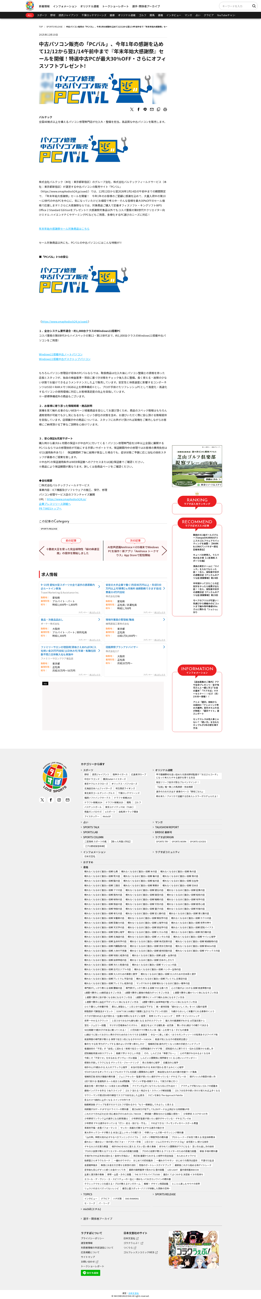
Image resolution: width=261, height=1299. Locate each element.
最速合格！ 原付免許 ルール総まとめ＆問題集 (106, 1085)
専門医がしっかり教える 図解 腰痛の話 (103, 988)
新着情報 (44, 6)
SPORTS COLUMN (93, 837)
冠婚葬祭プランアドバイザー (122, 647)
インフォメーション (65, 6)
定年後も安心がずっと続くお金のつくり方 (105, 1169)
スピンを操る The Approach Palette (165, 1095)
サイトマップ (88, 1257)
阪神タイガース (120, 774)
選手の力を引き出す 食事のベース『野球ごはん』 (180, 791)
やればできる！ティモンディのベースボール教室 (174, 1123)
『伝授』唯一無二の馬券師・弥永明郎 (174, 786)
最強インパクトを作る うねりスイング (103, 1090)
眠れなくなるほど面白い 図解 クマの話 (103, 890)
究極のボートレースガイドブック (155, 1165)
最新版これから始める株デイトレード (193, 1165)
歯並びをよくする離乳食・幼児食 (157, 1025)
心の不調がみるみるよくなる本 (195, 1053)
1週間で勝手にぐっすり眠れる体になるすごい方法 (159, 997)
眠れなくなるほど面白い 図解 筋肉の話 (103, 894)
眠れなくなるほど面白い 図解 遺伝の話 (144, 890)
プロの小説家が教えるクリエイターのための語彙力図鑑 (111, 1151)
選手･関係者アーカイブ (146, 6)
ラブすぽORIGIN (164, 837)
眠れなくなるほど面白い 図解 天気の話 (144, 904)
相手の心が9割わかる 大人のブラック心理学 (105, 1067)
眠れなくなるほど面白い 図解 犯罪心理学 (104, 932)
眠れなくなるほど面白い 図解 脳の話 (102, 880)
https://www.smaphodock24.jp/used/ (65, 321)
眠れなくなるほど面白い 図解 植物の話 (103, 899)
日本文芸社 (89, 856)
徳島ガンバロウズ (93, 811)
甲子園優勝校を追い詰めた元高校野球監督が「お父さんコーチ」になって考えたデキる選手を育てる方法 (187, 776)
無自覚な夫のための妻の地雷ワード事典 (177, 1071)
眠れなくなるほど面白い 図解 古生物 (180, 880)
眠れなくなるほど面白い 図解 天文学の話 (104, 927)
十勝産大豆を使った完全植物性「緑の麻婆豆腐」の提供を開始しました (73, 551)
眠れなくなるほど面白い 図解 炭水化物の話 (151, 946)
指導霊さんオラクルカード (97, 1160)
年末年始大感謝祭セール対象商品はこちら (64, 229)
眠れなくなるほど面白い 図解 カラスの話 (191, 918)
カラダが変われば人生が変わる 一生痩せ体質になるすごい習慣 (114, 1015)
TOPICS (87, 1194)
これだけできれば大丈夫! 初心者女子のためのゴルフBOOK (112, 1113)
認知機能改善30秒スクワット (98, 1053)
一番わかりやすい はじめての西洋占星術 (176, 1160)
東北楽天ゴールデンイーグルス (99, 793)
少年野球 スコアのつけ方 (195, 1113)
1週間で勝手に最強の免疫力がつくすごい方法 (147, 992)
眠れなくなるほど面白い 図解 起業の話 (186, 890)
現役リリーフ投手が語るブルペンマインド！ (177, 782)
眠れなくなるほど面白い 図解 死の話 (102, 876)
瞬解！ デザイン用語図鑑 (156, 1183)
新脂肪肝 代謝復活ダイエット (98, 1011)
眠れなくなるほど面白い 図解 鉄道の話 (103, 904)
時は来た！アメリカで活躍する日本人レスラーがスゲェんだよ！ (187, 796)
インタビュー (173, 15)
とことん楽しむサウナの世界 (186, 1183)
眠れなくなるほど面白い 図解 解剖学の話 (148, 918)
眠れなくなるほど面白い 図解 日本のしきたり (152, 960)
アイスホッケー (91, 816)
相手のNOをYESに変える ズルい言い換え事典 (134, 1146)
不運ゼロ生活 (207, 1160)
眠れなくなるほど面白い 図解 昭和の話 (186, 894)
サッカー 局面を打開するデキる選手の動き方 (142, 1127)
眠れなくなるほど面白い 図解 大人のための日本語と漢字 (168, 974)
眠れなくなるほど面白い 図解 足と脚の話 (146, 913)
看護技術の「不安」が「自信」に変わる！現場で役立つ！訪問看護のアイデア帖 (123, 1048)
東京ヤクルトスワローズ (96, 783)
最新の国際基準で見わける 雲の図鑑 (146, 1169)
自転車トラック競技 (128, 811)
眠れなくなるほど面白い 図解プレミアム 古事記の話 (161, 978)
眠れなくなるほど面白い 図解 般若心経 (186, 904)
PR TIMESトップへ (50, 508)
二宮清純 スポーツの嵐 (95, 841)
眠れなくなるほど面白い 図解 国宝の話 (144, 894)
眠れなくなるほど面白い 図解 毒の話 (141, 876)
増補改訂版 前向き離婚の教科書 (99, 1076)
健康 (112, 15)
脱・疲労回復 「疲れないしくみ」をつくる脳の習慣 (181, 1006)
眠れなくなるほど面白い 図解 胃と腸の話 (189, 913)
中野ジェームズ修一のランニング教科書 (164, 1132)
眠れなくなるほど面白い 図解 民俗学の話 (148, 927)
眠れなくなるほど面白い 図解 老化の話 (103, 913)
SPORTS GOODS (198, 841)
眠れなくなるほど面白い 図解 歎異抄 (141, 885)
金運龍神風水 (90, 1165)
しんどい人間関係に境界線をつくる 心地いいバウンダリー (168, 1057)
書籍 (160, 15)
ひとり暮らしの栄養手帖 (96, 1006)
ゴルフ (142, 15)
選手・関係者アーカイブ (97, 1219)
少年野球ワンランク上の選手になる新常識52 (106, 1118)
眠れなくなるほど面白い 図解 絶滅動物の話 (197, 941)
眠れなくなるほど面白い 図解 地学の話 (186, 899)
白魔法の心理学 (170, 1062)
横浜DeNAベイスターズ (114, 779)
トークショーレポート (115, 6)
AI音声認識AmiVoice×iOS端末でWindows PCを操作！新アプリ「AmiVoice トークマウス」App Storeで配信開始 (133, 551)
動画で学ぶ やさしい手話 (128, 1053)
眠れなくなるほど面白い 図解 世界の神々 (191, 922)
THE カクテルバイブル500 (147, 1174)
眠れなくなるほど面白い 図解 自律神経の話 (105, 960)
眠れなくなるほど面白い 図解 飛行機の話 (191, 932)
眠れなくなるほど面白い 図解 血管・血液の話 (154, 955)
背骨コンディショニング (160, 1015)
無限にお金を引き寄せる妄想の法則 (118, 1165)
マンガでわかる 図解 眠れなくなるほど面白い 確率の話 (163, 983)
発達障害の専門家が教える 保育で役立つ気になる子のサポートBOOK (117, 1039)
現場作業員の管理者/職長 (120, 619)
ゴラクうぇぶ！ (132, 1243)
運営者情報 (87, 1243)
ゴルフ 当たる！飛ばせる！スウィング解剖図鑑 (148, 1090)
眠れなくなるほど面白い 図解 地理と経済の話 (106, 955)
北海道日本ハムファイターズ (98, 788)
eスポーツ (110, 811)
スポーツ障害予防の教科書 (155, 1137)
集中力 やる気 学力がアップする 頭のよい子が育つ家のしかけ (114, 1043)
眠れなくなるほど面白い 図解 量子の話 (144, 908)
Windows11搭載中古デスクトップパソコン (65, 359)
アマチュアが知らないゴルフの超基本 (199, 1085)
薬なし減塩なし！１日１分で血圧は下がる (132, 1006)
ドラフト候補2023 (123, 797)
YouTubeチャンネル (228, 15)
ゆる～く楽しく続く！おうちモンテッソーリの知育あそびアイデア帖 (184, 1034)
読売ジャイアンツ (68, 15)
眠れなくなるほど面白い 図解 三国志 (102, 885)
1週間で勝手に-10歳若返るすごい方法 (102, 992)
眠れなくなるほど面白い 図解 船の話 (141, 880)
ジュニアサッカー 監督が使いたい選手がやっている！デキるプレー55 (152, 1076)
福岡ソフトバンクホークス (97, 797)
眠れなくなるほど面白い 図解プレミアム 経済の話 (108, 983)
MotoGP (107, 816)
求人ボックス (94, 612)
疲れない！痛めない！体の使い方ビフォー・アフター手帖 (112, 1141)
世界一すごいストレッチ (188, 1015)
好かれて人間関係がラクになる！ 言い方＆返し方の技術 (186, 1146)
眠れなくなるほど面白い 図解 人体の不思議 (105, 950)
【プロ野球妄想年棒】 (95, 846)
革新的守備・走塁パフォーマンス (100, 1127)
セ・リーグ (89, 1203)
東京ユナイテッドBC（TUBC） (120, 807)
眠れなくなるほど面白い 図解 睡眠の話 (144, 899)
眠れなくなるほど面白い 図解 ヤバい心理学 (194, 936)
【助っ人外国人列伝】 (121, 841)
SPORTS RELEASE (54, 26)
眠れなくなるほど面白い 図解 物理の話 (103, 908)
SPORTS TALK (91, 827)
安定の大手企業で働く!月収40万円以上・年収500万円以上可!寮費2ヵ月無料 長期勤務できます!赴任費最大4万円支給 (133, 588)
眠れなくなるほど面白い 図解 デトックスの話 (198, 950)
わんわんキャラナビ (186, 1155)
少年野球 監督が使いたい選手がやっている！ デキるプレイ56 (161, 1118)
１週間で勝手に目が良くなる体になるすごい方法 (108, 997)
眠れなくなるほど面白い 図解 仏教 (101, 871)
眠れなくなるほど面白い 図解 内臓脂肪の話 (105, 946)
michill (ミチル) (92, 1209)
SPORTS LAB (90, 832)
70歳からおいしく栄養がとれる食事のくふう (192, 1011)
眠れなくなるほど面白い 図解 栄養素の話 (104, 918)
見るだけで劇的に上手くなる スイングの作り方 (107, 1099)
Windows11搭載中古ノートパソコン (61, 354)
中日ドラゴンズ (92, 779)
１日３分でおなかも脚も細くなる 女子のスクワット (137, 1020)
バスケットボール (93, 807)
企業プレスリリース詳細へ (55, 504)
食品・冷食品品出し (52, 619)
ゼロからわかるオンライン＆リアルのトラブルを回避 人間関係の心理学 (119, 1071)
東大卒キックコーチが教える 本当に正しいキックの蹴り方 (112, 1132)
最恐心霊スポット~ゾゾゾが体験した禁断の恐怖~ (146, 1188)
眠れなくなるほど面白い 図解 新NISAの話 (196, 946)
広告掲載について (90, 1252)
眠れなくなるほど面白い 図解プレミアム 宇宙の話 (108, 978)
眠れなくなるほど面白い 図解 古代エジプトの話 (107, 969)
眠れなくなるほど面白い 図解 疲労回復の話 (151, 950)
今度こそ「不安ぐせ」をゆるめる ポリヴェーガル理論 (110, 1057)
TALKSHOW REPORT (167, 827)
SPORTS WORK (179, 841)
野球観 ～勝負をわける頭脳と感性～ (162, 1113)
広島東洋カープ (138, 774)
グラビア (209, 15)
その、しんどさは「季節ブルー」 (160, 1053)
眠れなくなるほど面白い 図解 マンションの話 (154, 964)
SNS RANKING (132, 1198)
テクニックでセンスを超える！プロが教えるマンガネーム (112, 1183)
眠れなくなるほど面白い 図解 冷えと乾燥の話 (106, 964)
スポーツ (42, 15)
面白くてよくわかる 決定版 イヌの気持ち (183, 1174)
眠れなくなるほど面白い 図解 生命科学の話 (105, 941)
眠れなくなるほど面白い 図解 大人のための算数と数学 (110, 974)
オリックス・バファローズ (124, 783)
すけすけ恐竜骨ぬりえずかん (123, 1025)
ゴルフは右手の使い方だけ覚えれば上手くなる (197, 1090)
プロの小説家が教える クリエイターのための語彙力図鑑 (169, 1151)
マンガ (188, 15)
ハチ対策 (117, 1198)
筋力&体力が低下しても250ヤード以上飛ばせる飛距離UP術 (160, 1109)
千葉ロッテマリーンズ (94, 15)
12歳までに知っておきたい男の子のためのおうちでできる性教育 (115, 1034)
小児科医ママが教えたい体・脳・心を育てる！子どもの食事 (159, 1029)
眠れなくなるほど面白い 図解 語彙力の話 (104, 922)
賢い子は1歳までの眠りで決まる (192, 1025)
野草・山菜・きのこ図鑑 (119, 1174)
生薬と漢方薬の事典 (94, 1174)
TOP (41, 26)
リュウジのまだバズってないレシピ (101, 1188)
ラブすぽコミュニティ (167, 852)
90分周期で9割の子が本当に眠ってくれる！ (105, 1029)
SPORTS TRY (162, 841)
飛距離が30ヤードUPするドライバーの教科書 (106, 1109)
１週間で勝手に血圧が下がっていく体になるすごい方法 (111, 1002)
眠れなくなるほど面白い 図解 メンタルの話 (149, 936)
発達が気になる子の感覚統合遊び (171, 1039)
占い (197, 15)
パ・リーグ (104, 1203)
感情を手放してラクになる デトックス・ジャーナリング (111, 1062)
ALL (30, 15)
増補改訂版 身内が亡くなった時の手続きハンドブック (174, 1043)
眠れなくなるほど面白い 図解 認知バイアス (192, 927)
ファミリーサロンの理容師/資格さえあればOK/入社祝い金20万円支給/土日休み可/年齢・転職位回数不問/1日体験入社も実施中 (68, 650)
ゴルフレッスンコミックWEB (139, 1252)
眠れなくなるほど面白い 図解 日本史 (180, 885)
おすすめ (88, 862)
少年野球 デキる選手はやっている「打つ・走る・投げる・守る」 (115, 1123)
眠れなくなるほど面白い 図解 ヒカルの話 (148, 932)
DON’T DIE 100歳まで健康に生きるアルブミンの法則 (142, 1011)
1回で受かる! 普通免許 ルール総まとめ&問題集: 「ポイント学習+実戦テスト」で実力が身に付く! (131, 1081)
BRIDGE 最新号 (163, 832)
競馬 (152, 15)
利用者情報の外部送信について (97, 1247)
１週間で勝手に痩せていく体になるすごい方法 (195, 992)
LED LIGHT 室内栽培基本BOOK (183, 1169)
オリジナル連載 (89, 6)
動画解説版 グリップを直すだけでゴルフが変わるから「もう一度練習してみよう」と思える (129, 1104)
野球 (52, 15)
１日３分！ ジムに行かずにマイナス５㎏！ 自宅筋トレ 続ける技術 (176, 1141)
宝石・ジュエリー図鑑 (95, 1025)
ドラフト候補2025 (114, 802)
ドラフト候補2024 (93, 802)
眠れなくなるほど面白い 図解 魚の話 (178, 871)
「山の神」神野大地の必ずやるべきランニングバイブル (111, 1137)
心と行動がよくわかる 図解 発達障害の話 (191, 988)
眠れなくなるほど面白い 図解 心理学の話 (148, 922)
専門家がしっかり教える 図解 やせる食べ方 (147, 988)
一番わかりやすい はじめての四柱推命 (133, 1160)
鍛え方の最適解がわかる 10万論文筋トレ (185, 1020)
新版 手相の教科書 (209, 1151)
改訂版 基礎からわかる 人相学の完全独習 (153, 1155)
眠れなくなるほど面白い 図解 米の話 (139, 871)
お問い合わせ (88, 1261)
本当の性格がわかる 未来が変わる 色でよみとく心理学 (157, 1067)
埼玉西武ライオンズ (125, 788)
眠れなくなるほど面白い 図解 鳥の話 (180, 876)
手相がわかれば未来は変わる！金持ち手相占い (107, 1155)
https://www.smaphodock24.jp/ (66, 499)
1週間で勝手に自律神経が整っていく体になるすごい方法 (169, 1002)
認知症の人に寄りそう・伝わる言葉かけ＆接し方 (189, 1048)
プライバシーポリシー (92, 1238)
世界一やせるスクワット (96, 1020)
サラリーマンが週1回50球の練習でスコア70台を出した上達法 (114, 1095)
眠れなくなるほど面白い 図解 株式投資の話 (151, 941)
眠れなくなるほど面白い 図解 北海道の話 (104, 936)
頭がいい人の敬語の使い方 (203, 1076)
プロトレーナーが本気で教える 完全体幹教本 (193, 1137)
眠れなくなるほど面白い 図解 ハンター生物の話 (157, 969)
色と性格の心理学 (151, 1062)
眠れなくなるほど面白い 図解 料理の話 (186, 908)
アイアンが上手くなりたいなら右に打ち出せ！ (154, 1085)
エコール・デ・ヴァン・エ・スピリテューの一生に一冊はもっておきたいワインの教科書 (127, 1179)
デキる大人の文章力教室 (96, 1146)
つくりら (128, 1247)
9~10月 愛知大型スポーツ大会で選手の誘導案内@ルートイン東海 (68, 586)
